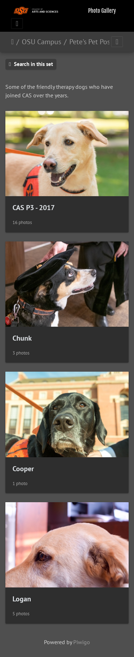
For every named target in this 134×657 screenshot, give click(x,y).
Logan (22, 598)
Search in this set (31, 64)
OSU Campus (41, 41)
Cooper (23, 468)
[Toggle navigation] (17, 23)
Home (12, 41)
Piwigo (81, 642)
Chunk (22, 338)
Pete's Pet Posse (92, 41)
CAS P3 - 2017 (34, 207)
